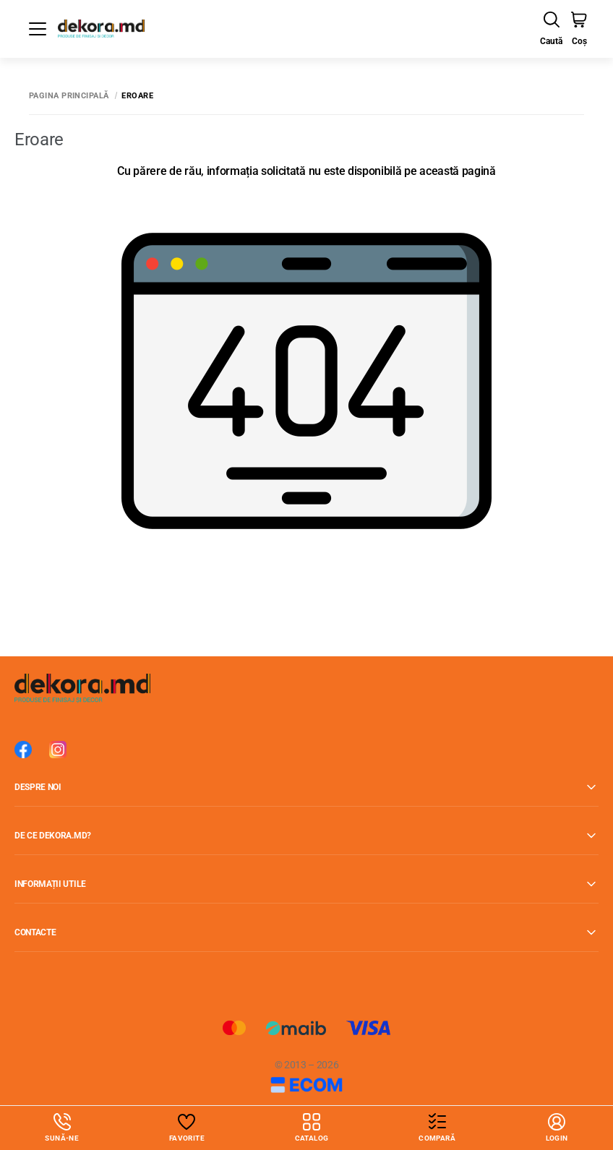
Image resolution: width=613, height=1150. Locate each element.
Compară (437, 1138)
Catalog (312, 1127)
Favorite (187, 1138)
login (557, 1127)
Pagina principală (68, 96)
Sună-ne (62, 1127)
